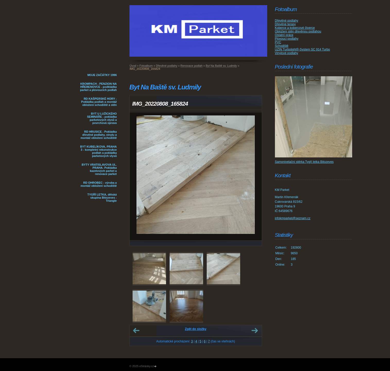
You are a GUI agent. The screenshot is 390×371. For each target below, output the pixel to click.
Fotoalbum (146, 65)
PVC (278, 42)
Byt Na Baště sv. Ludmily (221, 65)
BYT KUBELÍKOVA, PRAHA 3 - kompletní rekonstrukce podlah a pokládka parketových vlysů (98, 151)
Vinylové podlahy (286, 53)
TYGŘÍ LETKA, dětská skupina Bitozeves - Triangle (102, 197)
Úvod (133, 65)
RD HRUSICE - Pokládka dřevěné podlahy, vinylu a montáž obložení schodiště (99, 134)
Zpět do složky (195, 329)
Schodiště (282, 46)
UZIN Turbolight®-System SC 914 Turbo (302, 49)
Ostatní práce (284, 35)
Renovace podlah (191, 65)
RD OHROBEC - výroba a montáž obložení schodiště (99, 184)
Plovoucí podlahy (286, 38)
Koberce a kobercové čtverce (295, 28)
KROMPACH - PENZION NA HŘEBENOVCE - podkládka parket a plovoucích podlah (98, 86)
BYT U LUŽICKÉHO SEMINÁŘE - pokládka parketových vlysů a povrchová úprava (102, 118)
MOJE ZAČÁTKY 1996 (102, 75)
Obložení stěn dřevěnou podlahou (298, 31)
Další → (254, 330)
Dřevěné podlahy (166, 65)
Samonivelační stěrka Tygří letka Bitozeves (304, 162)
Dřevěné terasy (285, 24)
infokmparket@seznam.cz (292, 218)
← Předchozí (136, 330)
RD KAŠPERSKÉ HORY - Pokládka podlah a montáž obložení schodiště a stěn (99, 101)
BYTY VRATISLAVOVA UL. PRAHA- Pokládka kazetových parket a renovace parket (99, 169)
